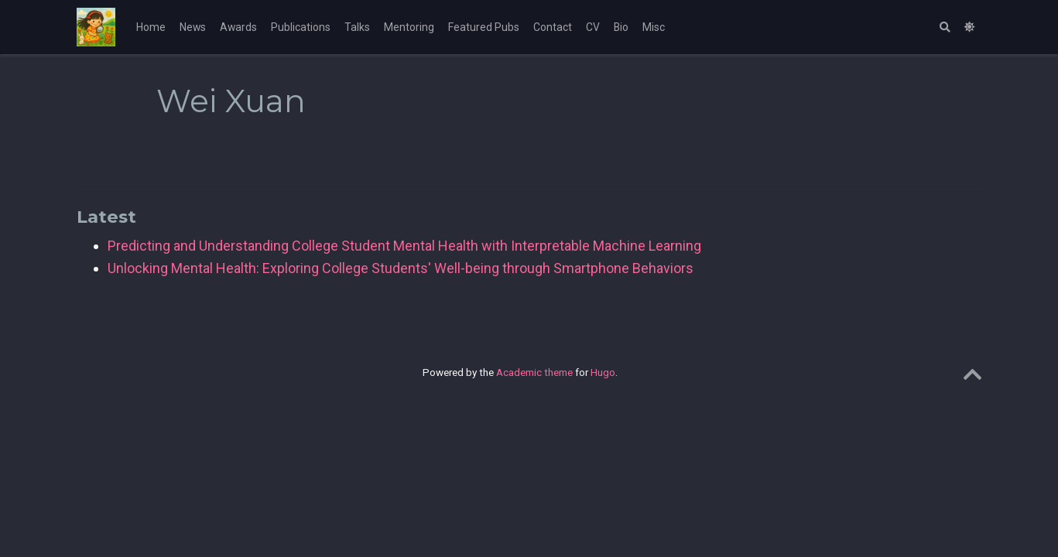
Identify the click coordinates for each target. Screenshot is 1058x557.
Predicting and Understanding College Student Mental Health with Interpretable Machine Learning (404, 245)
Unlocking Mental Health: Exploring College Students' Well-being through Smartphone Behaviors (400, 268)
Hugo (603, 372)
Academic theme (534, 372)
